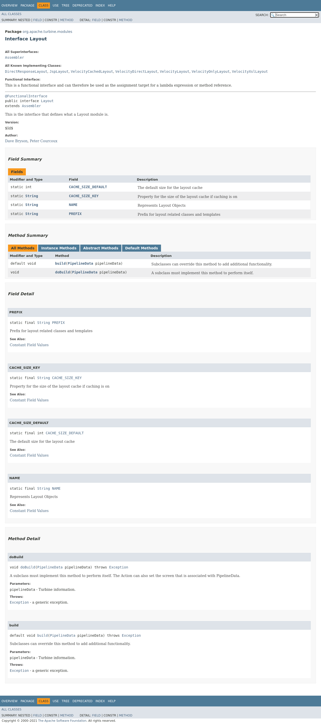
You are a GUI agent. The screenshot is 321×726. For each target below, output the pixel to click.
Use (56, 5)
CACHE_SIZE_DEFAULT (88, 187)
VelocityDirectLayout (136, 71)
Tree (65, 5)
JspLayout (58, 71)
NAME (73, 205)
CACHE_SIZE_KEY (84, 196)
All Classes (11, 14)
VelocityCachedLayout (92, 71)
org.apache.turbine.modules (47, 32)
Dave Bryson (16, 141)
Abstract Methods (100, 248)
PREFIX (75, 214)
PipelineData (80, 263)
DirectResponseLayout (26, 71)
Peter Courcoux (43, 141)
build (60, 263)
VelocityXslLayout (250, 71)
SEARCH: (262, 15)
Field (37, 20)
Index (100, 5)
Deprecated (82, 5)
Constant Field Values (29, 345)
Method (66, 20)
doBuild (62, 272)
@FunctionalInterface (26, 96)
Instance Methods (58, 248)
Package (27, 5)
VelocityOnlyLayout (211, 71)
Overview (10, 5)
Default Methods (141, 248)
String (31, 196)
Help (112, 5)
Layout (47, 101)
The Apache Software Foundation (62, 720)
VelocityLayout (174, 71)
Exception (118, 567)
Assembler (14, 57)
